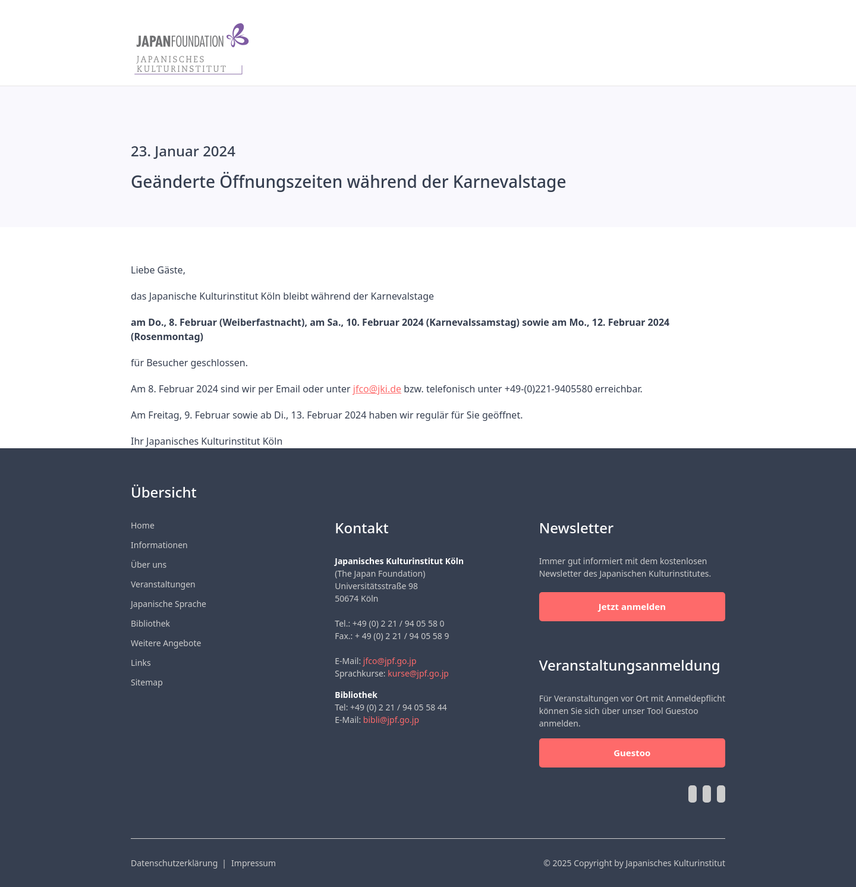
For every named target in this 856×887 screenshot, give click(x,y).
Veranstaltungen (163, 584)
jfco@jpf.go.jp (390, 660)
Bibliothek (150, 623)
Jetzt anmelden (632, 606)
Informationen (159, 545)
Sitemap (147, 682)
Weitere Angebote (166, 643)
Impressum (253, 863)
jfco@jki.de (377, 388)
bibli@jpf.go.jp (391, 719)
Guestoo (631, 753)
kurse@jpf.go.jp (418, 673)
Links (141, 662)
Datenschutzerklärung (174, 863)
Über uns (148, 564)
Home (143, 525)
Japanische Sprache (168, 603)
